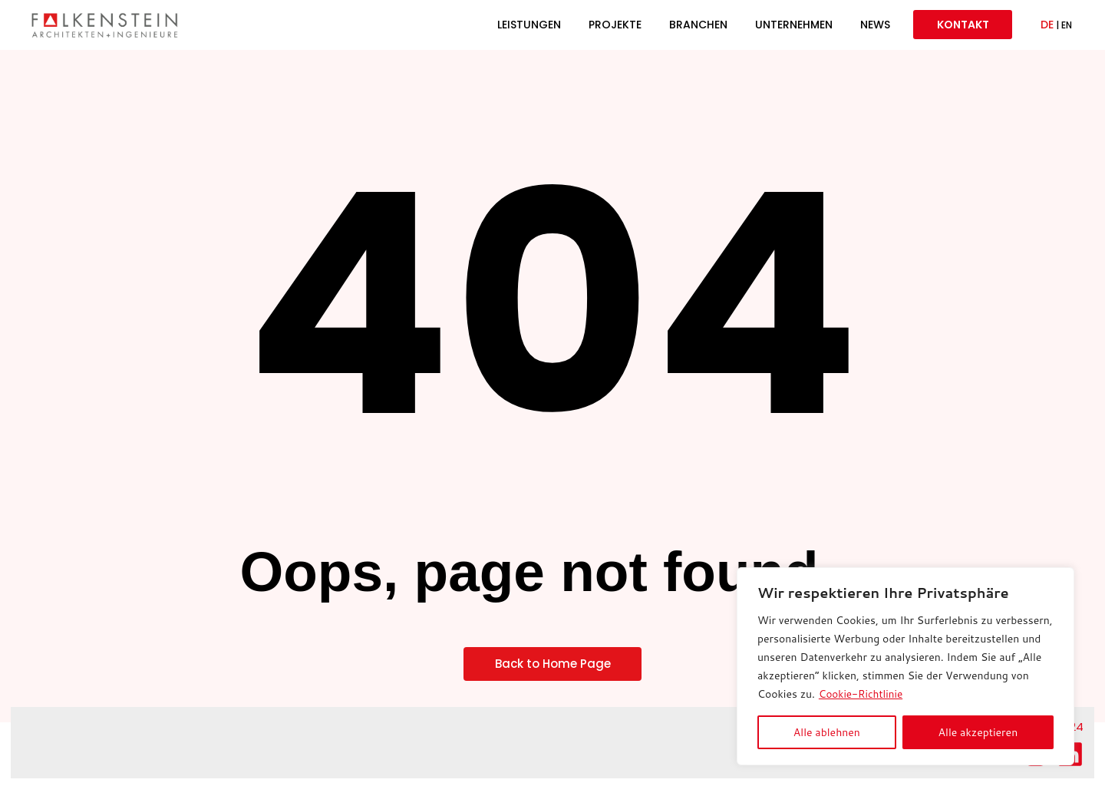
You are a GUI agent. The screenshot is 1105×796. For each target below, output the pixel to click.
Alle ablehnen (826, 732)
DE (1047, 27)
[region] (905, 666)
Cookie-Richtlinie (862, 694)
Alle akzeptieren (978, 732)
